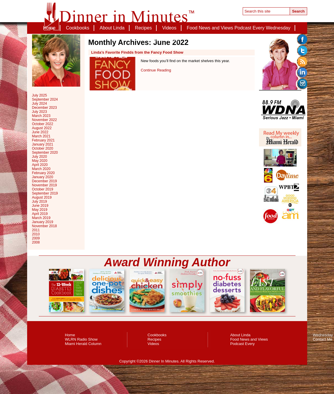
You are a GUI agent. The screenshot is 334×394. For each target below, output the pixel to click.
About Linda (112, 27)
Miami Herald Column (83, 344)
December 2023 (44, 108)
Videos (169, 27)
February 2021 (43, 140)
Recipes (143, 27)
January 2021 (42, 144)
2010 (36, 234)
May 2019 (40, 210)
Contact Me (167, 39)
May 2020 (40, 161)
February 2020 (43, 173)
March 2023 (41, 116)
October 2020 (42, 148)
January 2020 (42, 177)
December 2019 (44, 181)
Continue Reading (156, 70)
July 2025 (39, 95)
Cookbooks (77, 27)
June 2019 (40, 206)
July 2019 (39, 201)
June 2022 (40, 132)
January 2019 (42, 222)
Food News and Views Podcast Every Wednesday (238, 27)
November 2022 (44, 120)
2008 (36, 242)
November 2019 (44, 185)
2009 (36, 238)
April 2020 (40, 165)
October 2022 (42, 124)
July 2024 (39, 103)
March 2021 (41, 136)
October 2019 (42, 189)
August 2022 (42, 128)
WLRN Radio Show (81, 339)
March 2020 (41, 169)
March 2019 (41, 218)
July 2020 (39, 157)
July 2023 (39, 112)
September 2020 (45, 152)
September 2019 (45, 193)
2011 (36, 230)
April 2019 (40, 214)
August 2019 (42, 197)
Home (49, 27)
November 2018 (44, 226)
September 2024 (45, 99)
